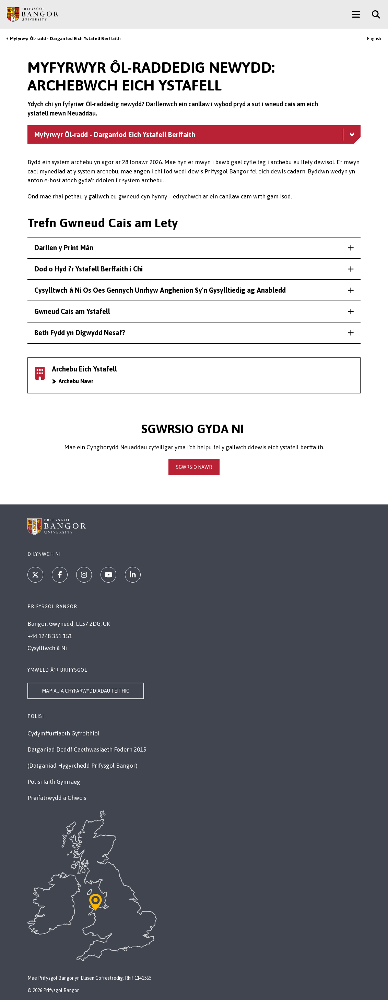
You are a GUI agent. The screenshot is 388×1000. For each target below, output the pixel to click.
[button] (194, 247)
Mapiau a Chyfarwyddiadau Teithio (86, 691)
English (374, 38)
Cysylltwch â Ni (47, 648)
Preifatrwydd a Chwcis (56, 797)
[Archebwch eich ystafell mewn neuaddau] (194, 375)
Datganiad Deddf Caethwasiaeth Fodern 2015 (86, 749)
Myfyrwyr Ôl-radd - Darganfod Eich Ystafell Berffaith (65, 38)
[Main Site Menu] (356, 14)
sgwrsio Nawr (194, 467)
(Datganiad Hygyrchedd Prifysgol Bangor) (82, 765)
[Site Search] (373, 14)
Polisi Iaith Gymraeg (53, 781)
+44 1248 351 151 (49, 636)
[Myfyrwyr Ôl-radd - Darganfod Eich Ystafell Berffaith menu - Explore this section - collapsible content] (194, 134)
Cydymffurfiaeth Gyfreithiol (63, 733)
